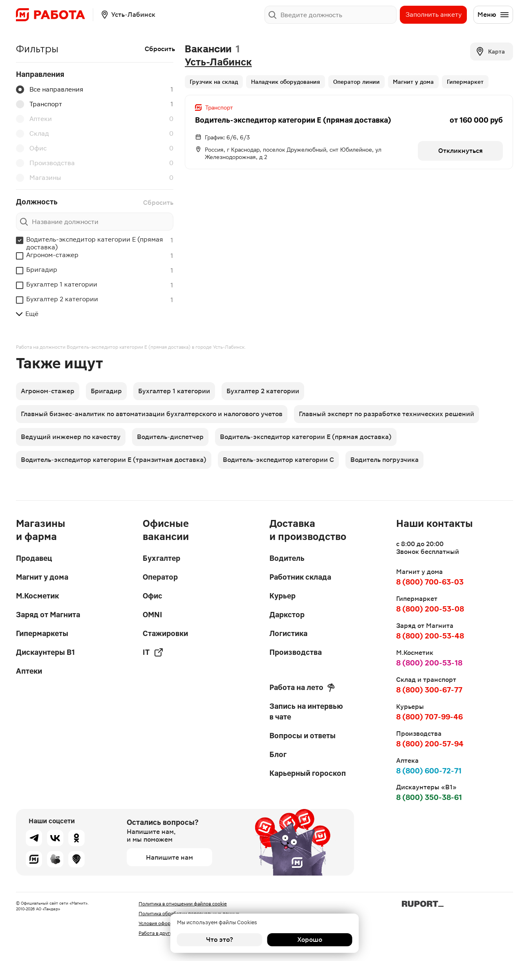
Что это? (219, 939)
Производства (45, 163)
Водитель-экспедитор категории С (278, 460)
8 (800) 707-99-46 (429, 716)
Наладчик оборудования (285, 81)
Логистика (288, 633)
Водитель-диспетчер (170, 437)
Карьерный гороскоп (307, 773)
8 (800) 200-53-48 (430, 636)
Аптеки (34, 119)
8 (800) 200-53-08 (430, 609)
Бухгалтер (161, 558)
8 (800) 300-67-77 (429, 689)
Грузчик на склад (214, 81)
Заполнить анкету (434, 14)
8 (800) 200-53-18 (429, 663)
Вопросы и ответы (302, 735)
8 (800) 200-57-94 (430, 743)
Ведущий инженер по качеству (71, 437)
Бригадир (41, 269)
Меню (493, 15)
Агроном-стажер (52, 255)
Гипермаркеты (42, 633)
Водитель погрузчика (384, 460)
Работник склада (300, 577)
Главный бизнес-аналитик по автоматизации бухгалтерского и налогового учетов (151, 414)
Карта (490, 51)
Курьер (282, 595)
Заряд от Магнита (48, 614)
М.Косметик (37, 595)
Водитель (287, 558)
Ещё (27, 314)
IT (153, 652)
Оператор (160, 577)
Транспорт (39, 104)
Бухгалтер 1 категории (61, 284)
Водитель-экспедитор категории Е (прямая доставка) (94, 243)
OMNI (152, 614)
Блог (278, 754)
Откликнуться (460, 151)
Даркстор (287, 614)
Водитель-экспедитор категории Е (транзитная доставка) (113, 460)
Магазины (38, 178)
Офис (31, 148)
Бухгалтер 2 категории (62, 299)
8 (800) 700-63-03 (430, 582)
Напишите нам (169, 857)
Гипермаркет (465, 81)
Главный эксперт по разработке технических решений (386, 414)
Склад (32, 134)
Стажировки (165, 633)
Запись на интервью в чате (306, 711)
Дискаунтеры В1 (45, 652)
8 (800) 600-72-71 (429, 770)
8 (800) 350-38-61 (429, 797)
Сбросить (160, 49)
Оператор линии (356, 81)
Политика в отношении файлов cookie (183, 904)
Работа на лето (302, 687)
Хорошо (309, 939)
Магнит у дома (413, 81)
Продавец (34, 558)
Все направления (49, 89)
